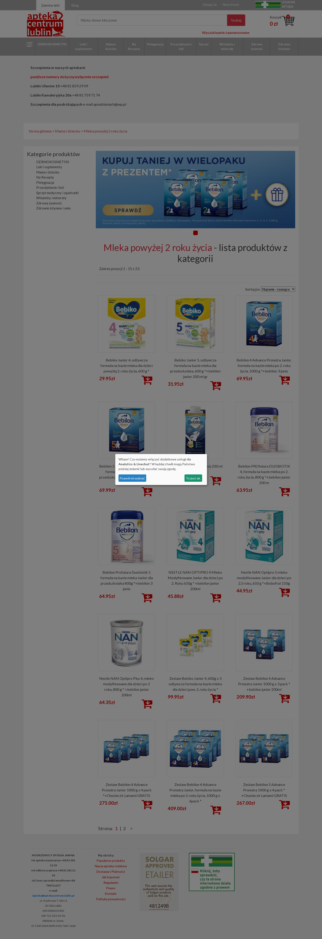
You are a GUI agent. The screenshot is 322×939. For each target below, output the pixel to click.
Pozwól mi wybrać (132, 478)
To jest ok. (193, 478)
